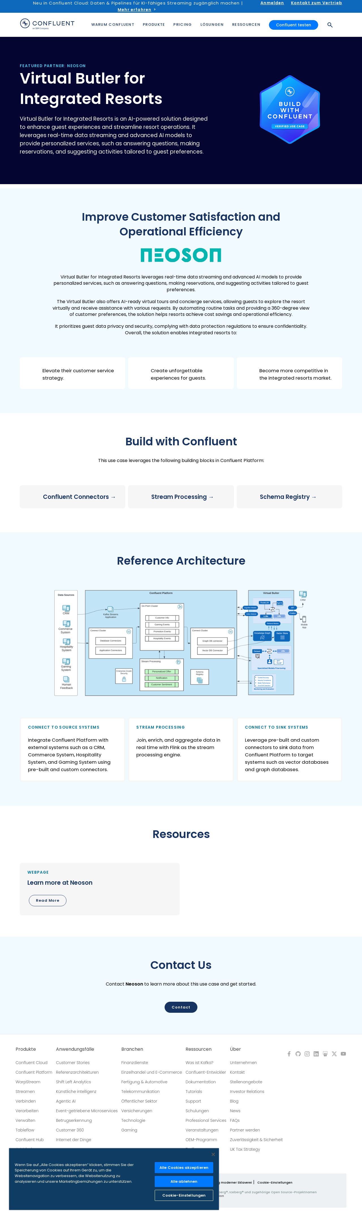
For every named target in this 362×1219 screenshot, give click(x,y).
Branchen (132, 1049)
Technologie (133, 1120)
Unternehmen (243, 1062)
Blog (234, 1101)
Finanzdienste (134, 1062)
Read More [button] (47, 900)
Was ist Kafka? (199, 1062)
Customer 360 (70, 1130)
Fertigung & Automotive (144, 1082)
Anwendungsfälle (75, 1049)
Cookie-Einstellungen (274, 1182)
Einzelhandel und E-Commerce (151, 1072)
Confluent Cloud (32, 1062)
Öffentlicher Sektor (139, 1101)
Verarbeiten (27, 1111)
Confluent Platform (34, 1072)
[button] (72, 373)
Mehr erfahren (134, 9)
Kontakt (237, 1072)
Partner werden (245, 1130)
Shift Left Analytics (73, 1082)
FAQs (235, 1120)
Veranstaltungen (202, 1130)
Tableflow (25, 1130)
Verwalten (25, 1120)
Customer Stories (73, 1062)
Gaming (129, 1130)
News (235, 1111)
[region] (114, 1179)
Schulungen (197, 1111)
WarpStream (28, 1082)
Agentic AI (66, 1101)
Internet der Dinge (73, 1140)
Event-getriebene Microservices (87, 1111)
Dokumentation (201, 1082)
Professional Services (206, 1120)
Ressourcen (199, 1049)
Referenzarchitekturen (77, 1072)
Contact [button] (181, 1007)
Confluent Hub (30, 1140)
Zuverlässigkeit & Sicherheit (256, 1140)
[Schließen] (213, 1154)
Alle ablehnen (184, 1181)
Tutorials (194, 1091)
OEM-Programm (201, 1140)
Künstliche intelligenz (76, 1091)
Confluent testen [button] (293, 25)
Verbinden (26, 1101)
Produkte (26, 1049)
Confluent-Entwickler (206, 1072)
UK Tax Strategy (245, 1149)
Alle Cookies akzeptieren (184, 1167)
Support (193, 1101)
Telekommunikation (140, 1091)
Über (235, 1049)
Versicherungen (136, 1111)
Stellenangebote (246, 1082)
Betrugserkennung (74, 1120)
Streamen (25, 1091)
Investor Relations (247, 1091)
